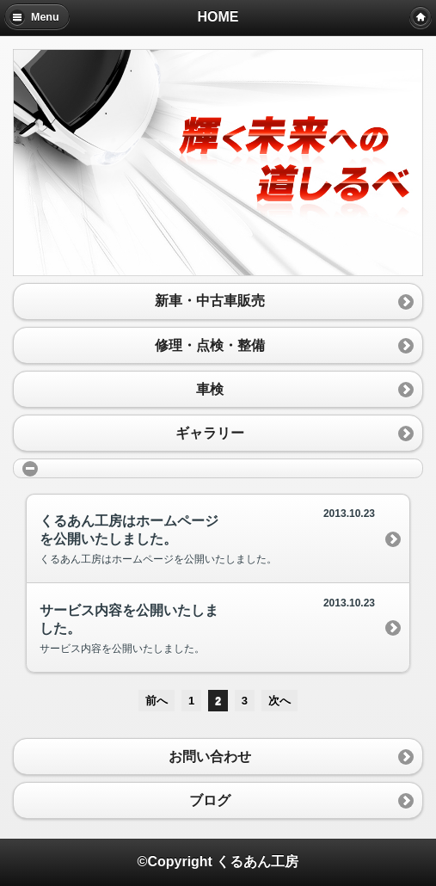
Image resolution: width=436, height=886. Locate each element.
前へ (156, 700)
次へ (279, 700)
